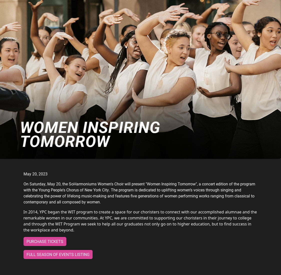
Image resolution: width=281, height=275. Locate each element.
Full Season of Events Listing (58, 254)
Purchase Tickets (45, 241)
